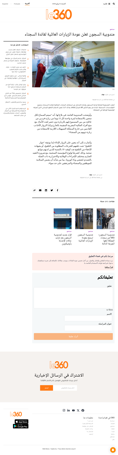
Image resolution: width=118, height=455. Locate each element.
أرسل (46, 388)
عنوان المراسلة (105, 324)
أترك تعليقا (73, 336)
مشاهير (112, 437)
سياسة (112, 421)
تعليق (109, 286)
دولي (113, 439)
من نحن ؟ (90, 421)
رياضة (113, 434)
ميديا (113, 431)
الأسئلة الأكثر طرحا (88, 423)
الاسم (109, 314)
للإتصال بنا (90, 431)
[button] (113, 450)
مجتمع (112, 29)
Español (5, 4)
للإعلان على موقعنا (87, 426)
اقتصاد (113, 423)
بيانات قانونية (89, 429)
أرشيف (91, 434)
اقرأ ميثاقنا (109, 267)
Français (17, 4)
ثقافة (113, 429)
